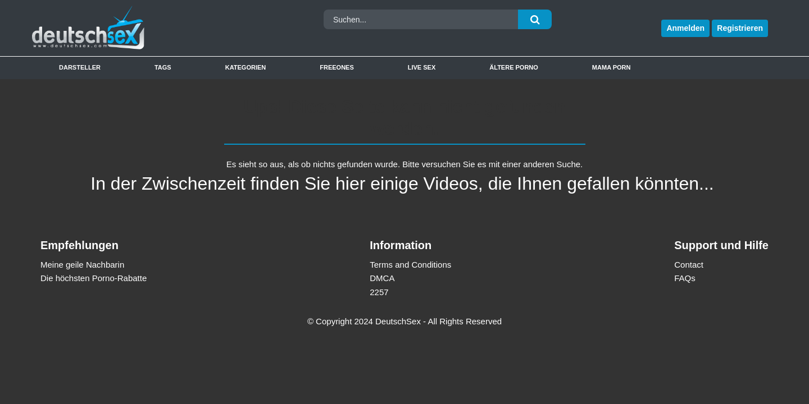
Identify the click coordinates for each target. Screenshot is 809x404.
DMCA (382, 278)
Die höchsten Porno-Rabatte (93, 278)
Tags (162, 67)
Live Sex (422, 67)
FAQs (685, 278)
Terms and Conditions (410, 264)
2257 (379, 292)
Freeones (337, 67)
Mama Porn (611, 67)
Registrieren (740, 28)
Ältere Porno (513, 67)
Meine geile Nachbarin (82, 264)
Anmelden (685, 28)
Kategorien (245, 67)
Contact (688, 264)
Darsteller (80, 67)
